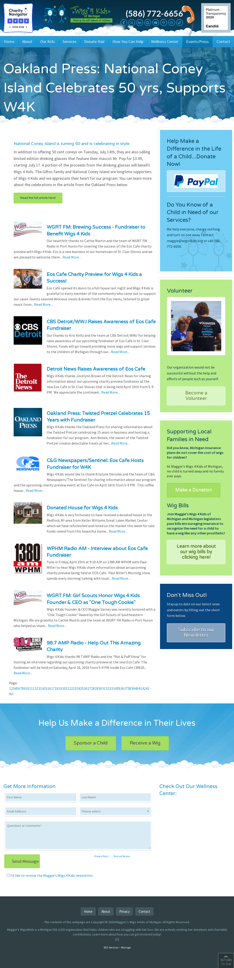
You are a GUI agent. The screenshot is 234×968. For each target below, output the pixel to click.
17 (53, 688)
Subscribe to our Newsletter (196, 632)
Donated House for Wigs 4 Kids (82, 508)
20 (64, 688)
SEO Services (111, 947)
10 (27, 688)
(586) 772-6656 (154, 13)
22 (71, 688)
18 (56, 688)
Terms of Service (122, 856)
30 (100, 688)
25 (82, 688)
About (27, 41)
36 (122, 688)
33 (111, 688)
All (11, 694)
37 (125, 688)
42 (144, 688)
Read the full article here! (38, 198)
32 (107, 688)
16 (49, 688)
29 (96, 688)
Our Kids (47, 41)
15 (45, 688)
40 (136, 688)
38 (129, 688)
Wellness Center (164, 41)
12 (34, 688)
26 (85, 688)
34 (115, 688)
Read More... (72, 257)
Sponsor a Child (91, 743)
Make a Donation (193, 490)
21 (67, 688)
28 (93, 688)
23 (74, 688)
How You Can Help (127, 41)
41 (140, 688)
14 (42, 688)
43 (147, 688)
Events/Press (197, 41)
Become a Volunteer (196, 395)
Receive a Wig (145, 743)
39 (133, 688)
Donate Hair (94, 41)
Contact (223, 41)
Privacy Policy (101, 856)
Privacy (124, 911)
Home (9, 41)
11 (31, 688)
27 (89, 688)
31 (104, 688)
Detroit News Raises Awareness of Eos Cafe (96, 369)
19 (60, 688)
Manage (126, 947)
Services (69, 41)
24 (78, 688)
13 (38, 688)
